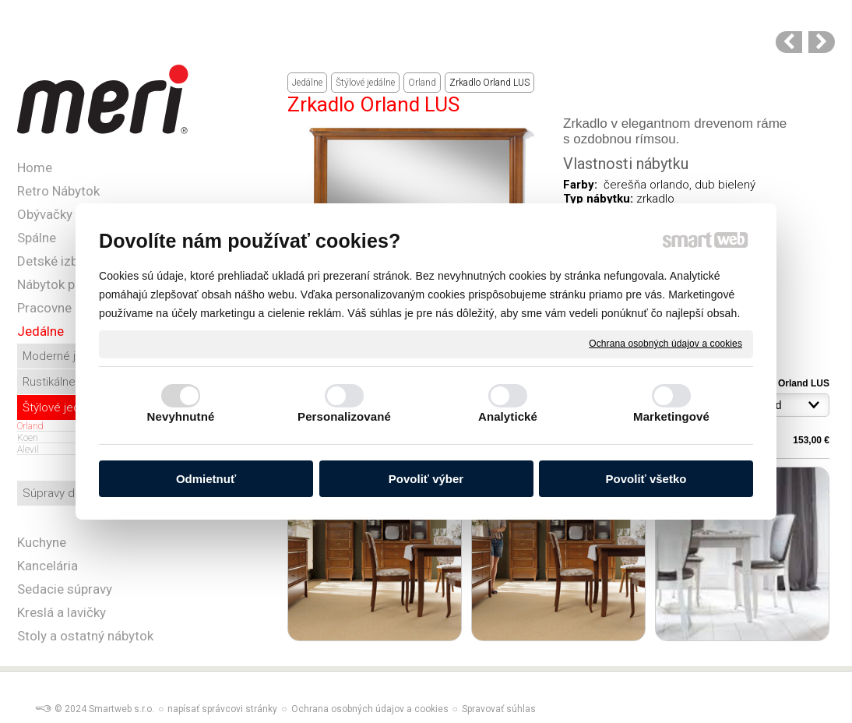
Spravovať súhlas (499, 709)
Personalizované (344, 416)
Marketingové (671, 416)
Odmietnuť (206, 478)
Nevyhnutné (181, 416)
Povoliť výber (426, 478)
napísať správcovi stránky (222, 709)
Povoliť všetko (646, 478)
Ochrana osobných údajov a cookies (665, 343)
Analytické (507, 416)
